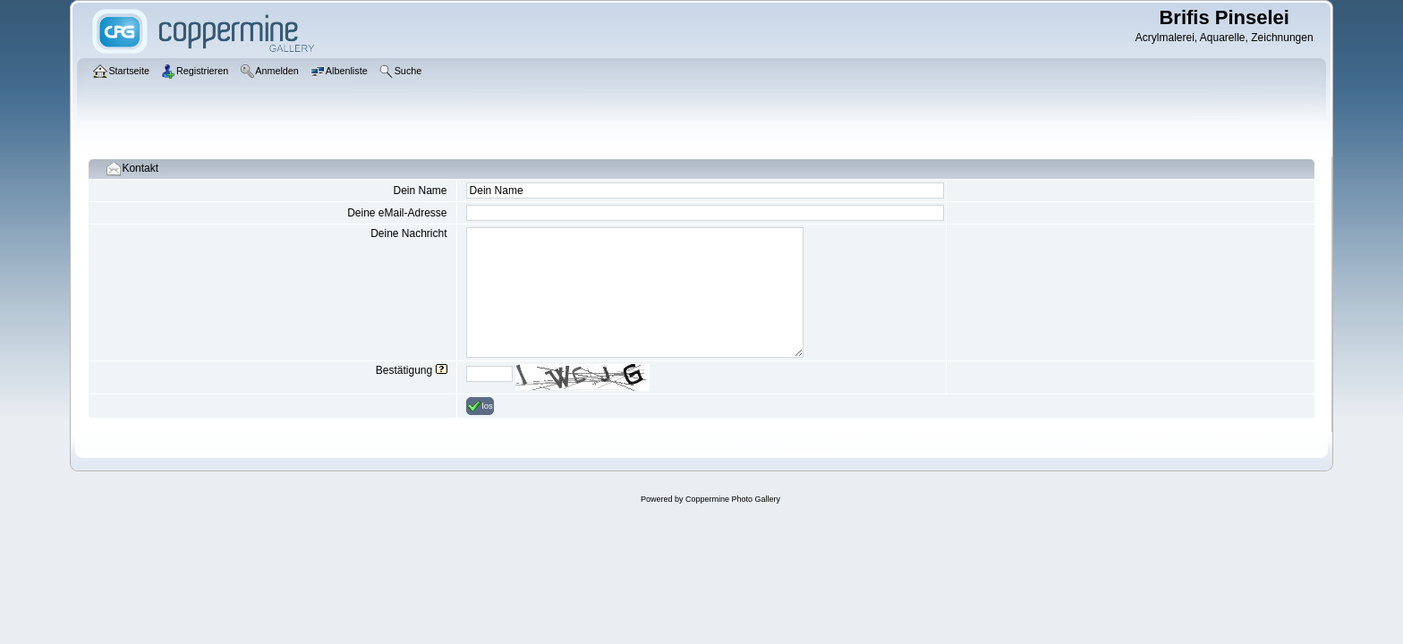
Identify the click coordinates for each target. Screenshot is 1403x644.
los (480, 406)
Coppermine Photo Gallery (732, 499)
